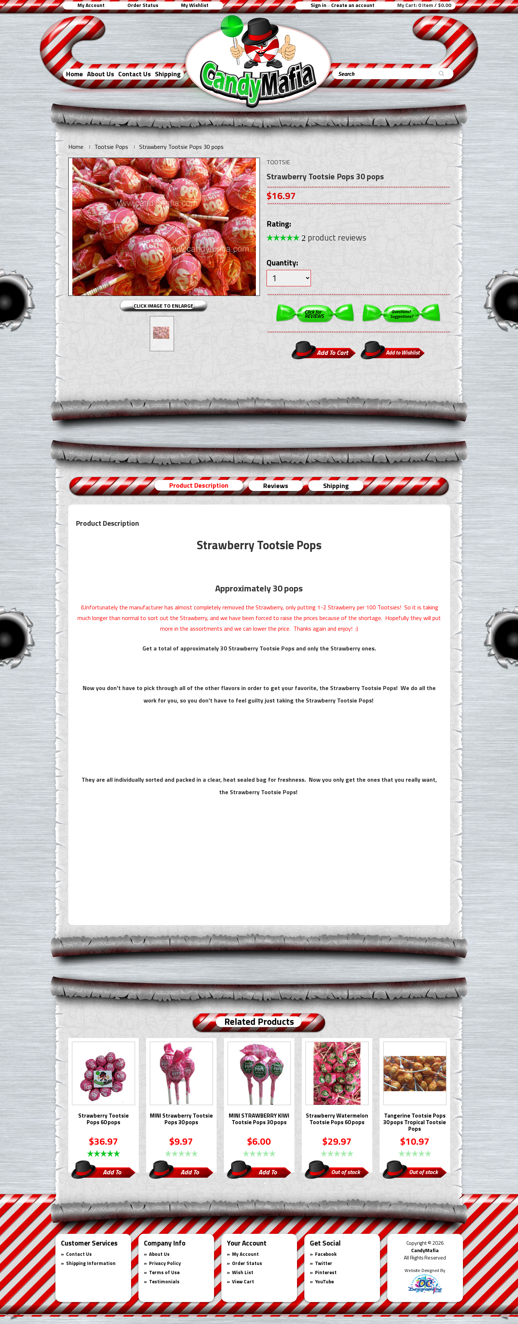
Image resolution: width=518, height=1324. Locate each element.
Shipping (168, 74)
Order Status (142, 5)
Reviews (275, 486)
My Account (91, 5)
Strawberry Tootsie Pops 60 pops (103, 1119)
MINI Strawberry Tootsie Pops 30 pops (181, 1119)
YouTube (324, 1281)
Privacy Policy (165, 1263)
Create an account (352, 5)
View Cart (243, 1281)
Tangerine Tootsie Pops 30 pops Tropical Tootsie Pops (414, 1122)
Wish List (242, 1272)
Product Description (198, 485)
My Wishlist (195, 5)
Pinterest (326, 1272)
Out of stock (345, 1171)
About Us (100, 74)
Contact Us (134, 74)
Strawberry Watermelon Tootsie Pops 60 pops (337, 1119)
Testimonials (164, 1281)
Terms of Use (164, 1272)
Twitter (323, 1263)
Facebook (326, 1254)
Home (74, 74)
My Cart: (424, 5)
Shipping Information (91, 1263)
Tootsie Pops (111, 146)
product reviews (333, 237)
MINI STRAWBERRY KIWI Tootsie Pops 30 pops (259, 1119)
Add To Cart (112, 1173)
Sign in (318, 5)
